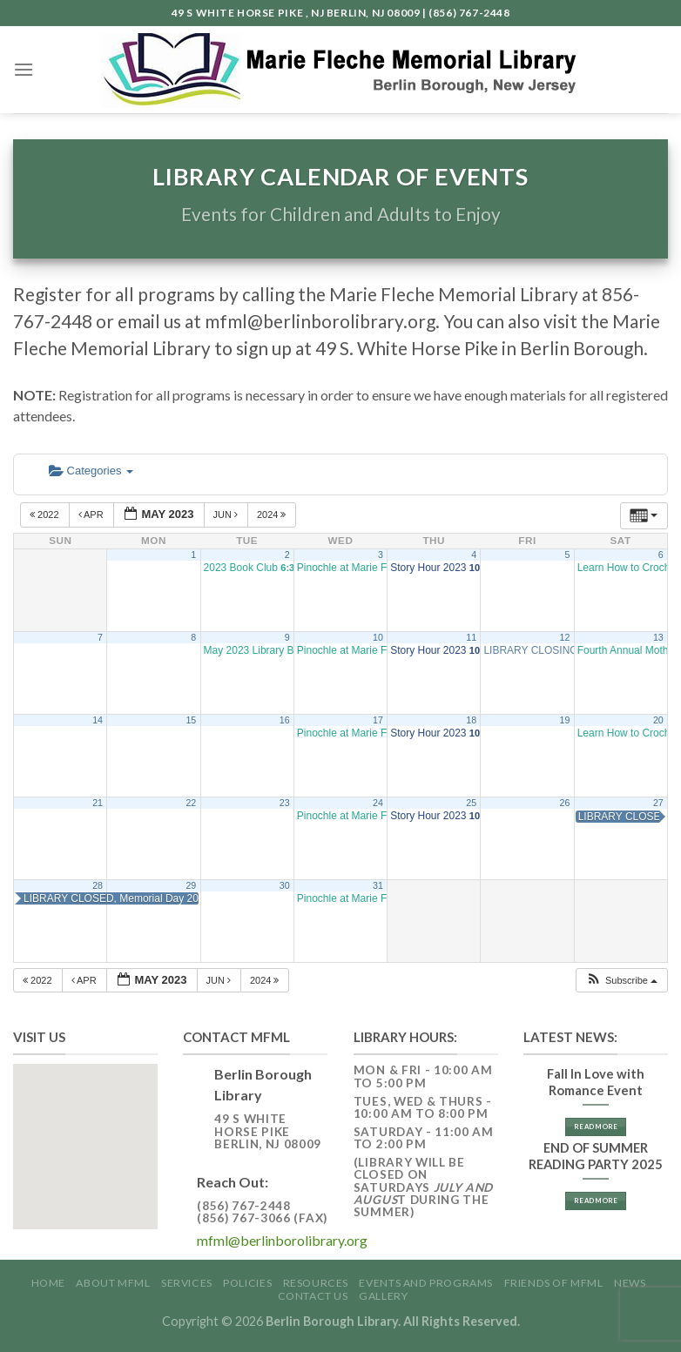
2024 (273, 514)
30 (285, 885)
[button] (621, 980)
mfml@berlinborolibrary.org (282, 1240)
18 (471, 720)
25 (471, 802)
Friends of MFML (553, 1282)
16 (285, 720)
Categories (91, 470)
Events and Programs (426, 1282)
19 (565, 720)
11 (471, 637)
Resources (316, 1282)
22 (190, 802)
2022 (46, 514)
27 (658, 802)
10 (378, 637)
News (629, 1282)
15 (190, 720)
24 (378, 802)
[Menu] (23, 69)
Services (186, 1282)
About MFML (113, 1282)
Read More (595, 1126)
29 (190, 885)
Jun (227, 514)
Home (48, 1282)
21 (97, 802)
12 (565, 637)
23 (285, 802)
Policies (247, 1282)
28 (97, 885)
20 (658, 720)
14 (97, 720)
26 (565, 802)
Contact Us (313, 1295)
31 (378, 885)
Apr (92, 514)
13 (658, 637)
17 (378, 720)
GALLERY (383, 1295)
